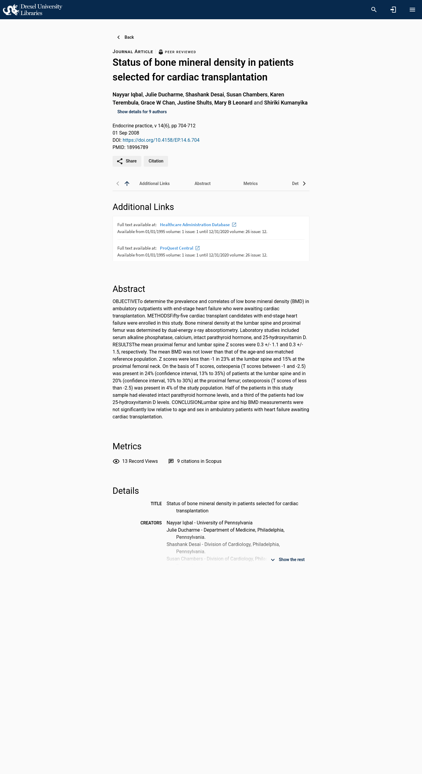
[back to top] (127, 183)
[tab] (155, 183)
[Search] (374, 9)
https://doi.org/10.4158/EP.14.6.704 (161, 140)
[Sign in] (393, 9)
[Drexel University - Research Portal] (32, 9)
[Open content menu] (412, 9)
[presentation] (211, 238)
